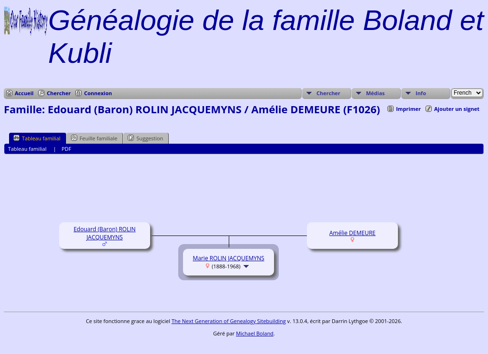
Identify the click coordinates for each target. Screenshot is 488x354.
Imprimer (408, 108)
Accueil (24, 93)
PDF (66, 148)
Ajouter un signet (456, 108)
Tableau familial (37, 138)
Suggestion (145, 138)
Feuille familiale (94, 138)
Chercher (59, 93)
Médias (375, 93)
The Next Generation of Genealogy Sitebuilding (229, 320)
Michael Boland (255, 333)
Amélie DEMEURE (352, 233)
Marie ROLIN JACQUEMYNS (228, 258)
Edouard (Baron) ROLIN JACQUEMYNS (104, 233)
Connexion (98, 93)
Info (421, 93)
